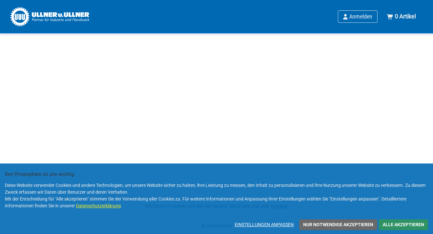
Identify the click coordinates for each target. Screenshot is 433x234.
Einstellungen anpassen (264, 224)
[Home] (49, 16)
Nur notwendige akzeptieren (338, 224)
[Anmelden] (357, 16)
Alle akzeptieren (403, 224)
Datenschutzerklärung (98, 205)
